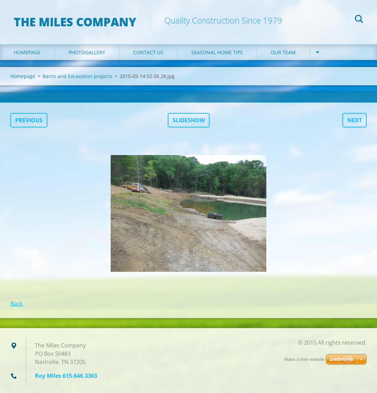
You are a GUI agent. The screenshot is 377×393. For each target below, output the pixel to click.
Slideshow (189, 120)
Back (16, 303)
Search (359, 20)
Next (354, 120)
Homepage (27, 52)
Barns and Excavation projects (77, 76)
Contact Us (148, 52)
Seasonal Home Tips (217, 52)
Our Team (283, 52)
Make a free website (304, 359)
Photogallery (86, 52)
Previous (29, 120)
